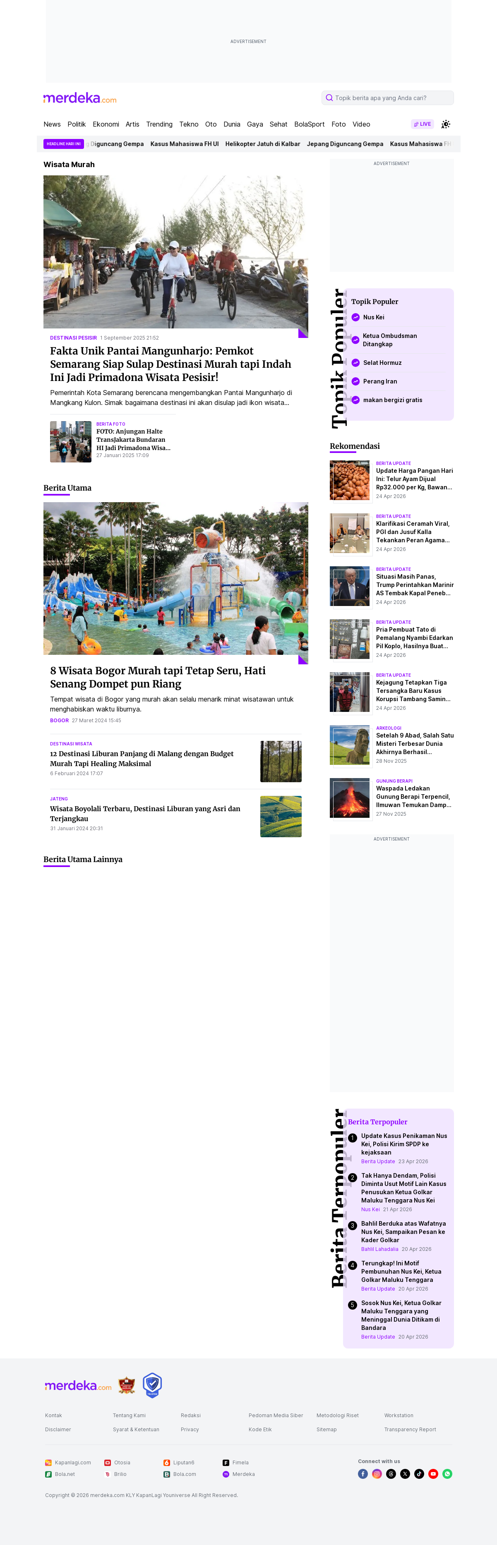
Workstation (398, 1415)
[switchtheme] (445, 124)
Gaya (255, 124)
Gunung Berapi (394, 780)
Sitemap (327, 1429)
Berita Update (378, 1161)
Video (361, 124)
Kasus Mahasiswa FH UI (188, 143)
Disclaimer (58, 1429)
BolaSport (309, 124)
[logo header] (79, 98)
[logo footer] (78, 1385)
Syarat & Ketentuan (136, 1429)
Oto (211, 124)
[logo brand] (126, 1385)
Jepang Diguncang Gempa (109, 143)
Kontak (53, 1415)
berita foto (110, 424)
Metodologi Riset (338, 1415)
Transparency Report (410, 1429)
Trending (159, 124)
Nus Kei (370, 1209)
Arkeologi (388, 728)
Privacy (190, 1429)
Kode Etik (260, 1429)
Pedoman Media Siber (276, 1415)
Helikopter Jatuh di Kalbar (266, 143)
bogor (59, 720)
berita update (393, 463)
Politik (76, 124)
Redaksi (191, 1415)
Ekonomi (106, 124)
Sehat (279, 124)
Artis (132, 124)
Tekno (189, 124)
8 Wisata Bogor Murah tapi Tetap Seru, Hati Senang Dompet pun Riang (158, 677)
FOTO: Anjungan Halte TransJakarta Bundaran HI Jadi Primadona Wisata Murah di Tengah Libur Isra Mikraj (133, 448)
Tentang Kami (129, 1415)
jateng (59, 798)
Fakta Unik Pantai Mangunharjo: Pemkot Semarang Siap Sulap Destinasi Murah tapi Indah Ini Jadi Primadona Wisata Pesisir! (170, 364)
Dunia (231, 124)
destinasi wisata (71, 743)
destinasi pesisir (73, 338)
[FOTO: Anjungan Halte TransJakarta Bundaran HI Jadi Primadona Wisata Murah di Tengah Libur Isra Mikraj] (70, 441)
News (52, 124)
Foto (338, 124)
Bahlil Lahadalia (380, 1249)
